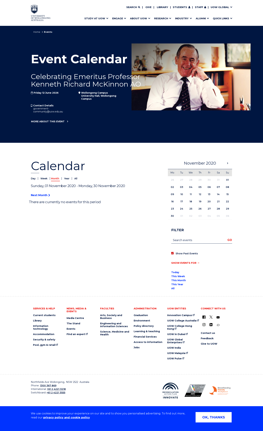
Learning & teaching (147, 331)
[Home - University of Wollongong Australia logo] (40, 13)
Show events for (183, 262)
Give (148, 7)
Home (36, 32)
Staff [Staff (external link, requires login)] (199, 7)
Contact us (208, 333)
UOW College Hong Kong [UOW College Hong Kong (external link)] (179, 327)
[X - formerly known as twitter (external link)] (211, 317)
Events (71, 328)
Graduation (141, 315)
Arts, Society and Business (111, 317)
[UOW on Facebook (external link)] (204, 317)
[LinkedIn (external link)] (211, 324)
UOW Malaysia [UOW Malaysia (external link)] (176, 353)
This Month (178, 280)
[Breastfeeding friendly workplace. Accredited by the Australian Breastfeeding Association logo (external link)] (219, 390)
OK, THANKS (213, 417)
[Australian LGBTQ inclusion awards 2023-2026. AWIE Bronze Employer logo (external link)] (195, 390)
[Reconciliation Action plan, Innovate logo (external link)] (170, 390)
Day (33, 178)
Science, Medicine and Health (114, 333)
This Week (178, 276)
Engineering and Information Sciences (114, 325)
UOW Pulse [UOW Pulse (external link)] (174, 358)
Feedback (207, 338)
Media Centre (75, 318)
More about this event (48, 121)
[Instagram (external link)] (204, 324)
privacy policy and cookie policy (66, 417)
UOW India (174, 347)
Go (229, 240)
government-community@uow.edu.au (48, 110)
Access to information (148, 342)
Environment (142, 320)
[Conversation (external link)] (218, 325)
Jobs (137, 347)
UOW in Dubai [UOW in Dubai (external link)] (176, 334)
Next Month (40, 195)
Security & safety (44, 339)
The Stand (73, 323)
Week (44, 178)
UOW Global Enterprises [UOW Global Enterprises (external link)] (175, 341)
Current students (44, 315)
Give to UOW (209, 343)
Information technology (40, 327)
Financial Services (145, 336)
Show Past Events (187, 253)
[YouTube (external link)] (218, 317)
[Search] (133, 7)
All (75, 178)
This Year (177, 284)
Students (180, 7)
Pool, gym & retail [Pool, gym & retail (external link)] (44, 345)
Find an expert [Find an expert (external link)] (76, 334)
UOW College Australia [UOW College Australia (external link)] (181, 320)
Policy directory (144, 326)
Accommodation (43, 334)
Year (67, 178)
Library (162, 7)
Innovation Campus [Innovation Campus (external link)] (179, 315)
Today (175, 272)
